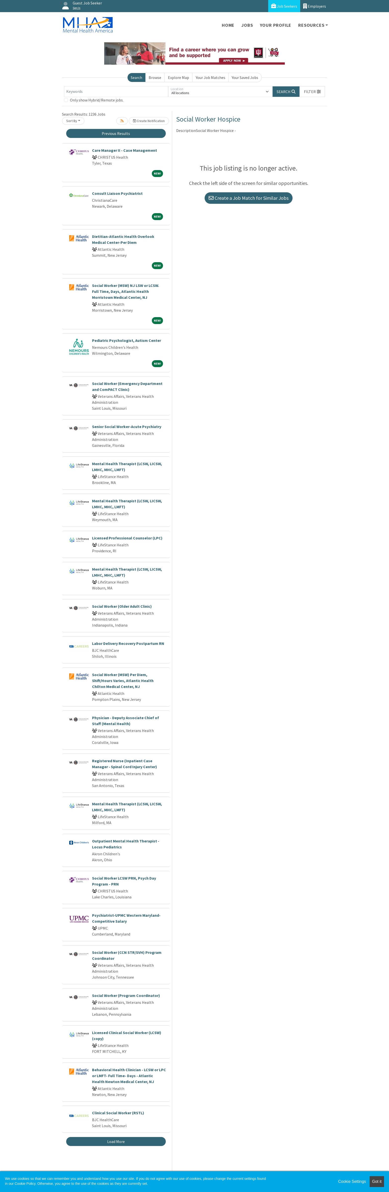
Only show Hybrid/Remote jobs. (97, 100)
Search (136, 77)
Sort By (71, 121)
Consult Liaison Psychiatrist (117, 193)
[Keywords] (116, 91)
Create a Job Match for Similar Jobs (249, 198)
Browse (155, 77)
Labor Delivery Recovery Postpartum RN (128, 643)
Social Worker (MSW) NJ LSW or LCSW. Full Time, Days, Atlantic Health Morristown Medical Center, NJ (125, 291)
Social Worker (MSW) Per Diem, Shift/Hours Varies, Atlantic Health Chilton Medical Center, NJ (123, 680)
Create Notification (149, 121)
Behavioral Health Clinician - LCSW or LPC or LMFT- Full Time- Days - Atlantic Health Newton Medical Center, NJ (129, 1075)
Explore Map (178, 77)
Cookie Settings (352, 1181)
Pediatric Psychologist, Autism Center (126, 340)
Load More (116, 1141)
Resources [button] (311, 25)
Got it (377, 1181)
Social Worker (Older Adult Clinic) (122, 606)
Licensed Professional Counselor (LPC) (127, 537)
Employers (314, 6)
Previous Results (116, 133)
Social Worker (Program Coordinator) (126, 995)
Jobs (247, 25)
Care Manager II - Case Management (124, 150)
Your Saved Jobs (245, 77)
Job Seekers (284, 6)
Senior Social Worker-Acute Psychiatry (126, 426)
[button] (312, 91)
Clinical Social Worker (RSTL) (118, 1112)
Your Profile (276, 25)
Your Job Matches (210, 77)
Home (228, 25)
